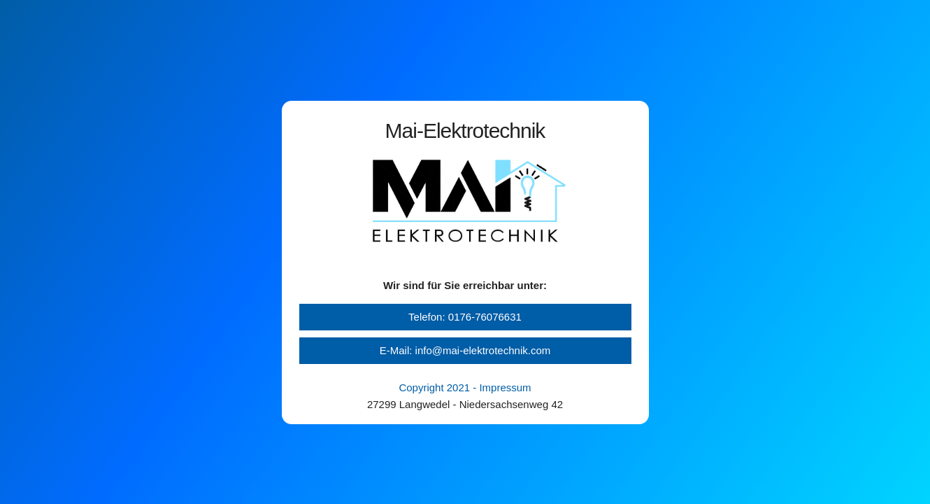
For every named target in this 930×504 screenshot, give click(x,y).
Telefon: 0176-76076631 (465, 317)
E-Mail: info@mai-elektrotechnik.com (465, 350)
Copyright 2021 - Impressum (465, 387)
